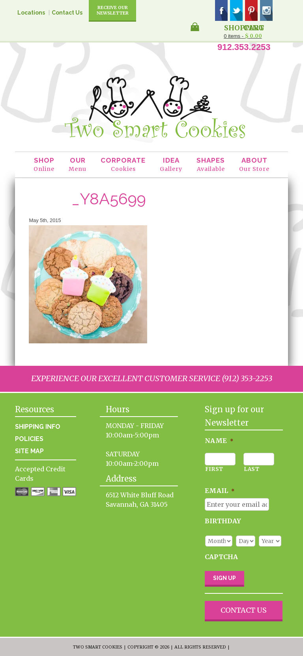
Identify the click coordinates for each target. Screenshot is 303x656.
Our (77, 164)
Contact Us (67, 12)
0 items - (243, 36)
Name (219, 441)
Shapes (210, 164)
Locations (31, 12)
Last (252, 469)
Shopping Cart (244, 27)
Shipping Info (37, 426)
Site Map (29, 451)
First (214, 469)
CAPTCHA (221, 557)
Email (219, 491)
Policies (29, 439)
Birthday (223, 521)
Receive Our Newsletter (113, 10)
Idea (171, 164)
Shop (44, 164)
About (254, 164)
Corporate (123, 164)
